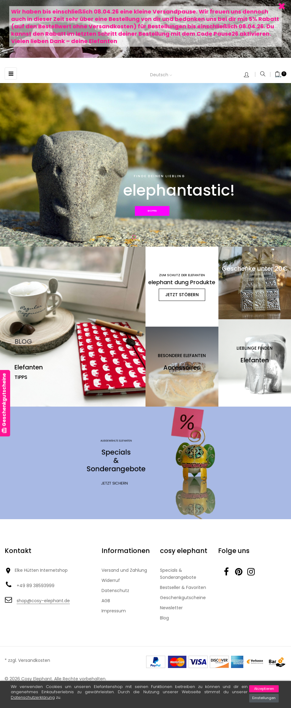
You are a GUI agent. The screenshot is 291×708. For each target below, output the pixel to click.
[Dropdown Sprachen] (165, 75)
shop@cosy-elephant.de (43, 601)
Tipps (20, 377)
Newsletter (171, 608)
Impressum (114, 611)
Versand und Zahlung (124, 570)
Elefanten (28, 367)
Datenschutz (115, 590)
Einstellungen (264, 697)
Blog (164, 618)
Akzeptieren (264, 688)
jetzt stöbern (182, 295)
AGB (106, 601)
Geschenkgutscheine (183, 598)
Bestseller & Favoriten (183, 587)
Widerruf (111, 580)
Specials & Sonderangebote (178, 573)
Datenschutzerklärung (33, 697)
